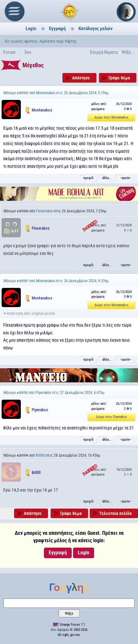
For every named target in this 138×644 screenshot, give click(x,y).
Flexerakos (44, 211)
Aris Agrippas (60, 630)
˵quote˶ (125, 178)
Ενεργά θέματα (104, 52)
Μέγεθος (33, 65)
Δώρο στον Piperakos (111, 417)
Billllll (40, 455)
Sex (27, 52)
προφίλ (88, 178)
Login (31, 28)
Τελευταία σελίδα (115, 513)
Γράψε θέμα (119, 77)
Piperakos (43, 392)
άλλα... (106, 178)
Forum (9, 52)
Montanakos (45, 93)
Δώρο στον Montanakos (111, 117)
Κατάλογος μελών (95, 28)
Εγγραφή (57, 28)
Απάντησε (81, 77)
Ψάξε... (128, 52)
